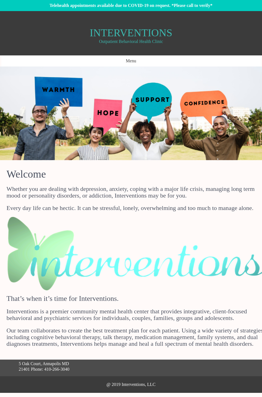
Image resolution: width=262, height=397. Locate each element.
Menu (131, 60)
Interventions (131, 33)
